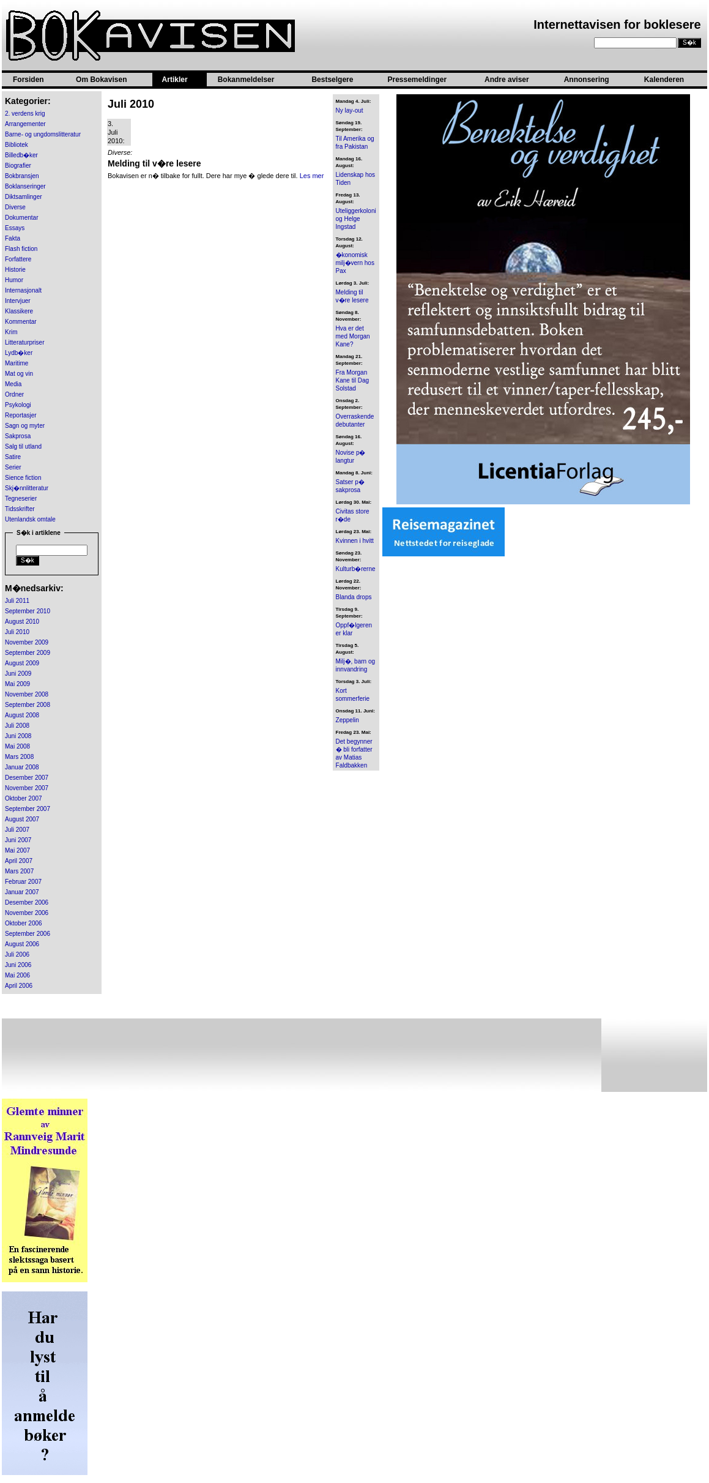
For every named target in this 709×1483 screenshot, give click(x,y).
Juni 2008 (18, 736)
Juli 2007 (17, 829)
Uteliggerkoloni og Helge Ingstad (356, 218)
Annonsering (586, 79)
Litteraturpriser (24, 342)
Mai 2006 (17, 975)
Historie (15, 269)
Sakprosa (18, 436)
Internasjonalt (23, 290)
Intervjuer (18, 300)
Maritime (16, 363)
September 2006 (27, 933)
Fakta (12, 238)
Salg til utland (23, 446)
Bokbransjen (22, 176)
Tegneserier (21, 498)
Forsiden (28, 79)
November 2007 (26, 788)
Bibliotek (16, 144)
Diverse (15, 207)
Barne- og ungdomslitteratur (43, 134)
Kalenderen (664, 79)
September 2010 (27, 611)
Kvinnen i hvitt (355, 540)
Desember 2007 (26, 777)
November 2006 (26, 913)
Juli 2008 (17, 725)
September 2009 (27, 652)
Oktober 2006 (23, 923)
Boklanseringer (25, 186)
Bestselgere (332, 79)
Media (13, 384)
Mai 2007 (17, 850)
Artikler (175, 79)
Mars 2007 (19, 871)
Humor (14, 280)
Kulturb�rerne (356, 569)
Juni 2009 (18, 673)
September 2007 (27, 808)
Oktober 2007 (23, 798)
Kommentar (21, 321)
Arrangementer (25, 124)
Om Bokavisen (101, 79)
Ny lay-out (349, 110)
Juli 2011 (17, 600)
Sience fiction (23, 477)
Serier (13, 467)
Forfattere (18, 259)
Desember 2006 (26, 902)
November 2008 (26, 694)
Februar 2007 (23, 881)
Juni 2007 (18, 840)
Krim (11, 332)
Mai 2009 (17, 684)
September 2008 (27, 704)
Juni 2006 (18, 965)
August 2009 (22, 663)
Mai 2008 (17, 746)
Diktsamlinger (23, 196)
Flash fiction (21, 248)
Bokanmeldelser (246, 79)
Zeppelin (347, 720)
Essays (14, 228)
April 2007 (18, 860)
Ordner (14, 394)
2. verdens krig (25, 113)
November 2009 (26, 642)
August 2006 (22, 944)
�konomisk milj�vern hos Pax (355, 263)
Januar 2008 (22, 767)
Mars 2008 (19, 756)
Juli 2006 (17, 954)
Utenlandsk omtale (30, 519)
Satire (13, 457)
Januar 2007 (22, 892)
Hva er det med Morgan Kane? (353, 336)
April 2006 (18, 985)
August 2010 (22, 621)
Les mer (312, 175)
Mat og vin (19, 373)
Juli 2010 (17, 632)
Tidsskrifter (20, 509)
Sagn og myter (25, 425)
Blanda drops (354, 597)
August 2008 (22, 715)
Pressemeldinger (417, 79)
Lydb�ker (18, 352)
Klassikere (19, 311)
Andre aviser (506, 79)
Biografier (18, 165)
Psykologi (18, 405)
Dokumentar (21, 217)
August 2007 (22, 819)
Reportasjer (21, 415)
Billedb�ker (21, 155)
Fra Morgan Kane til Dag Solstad (352, 380)
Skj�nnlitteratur (26, 488)
